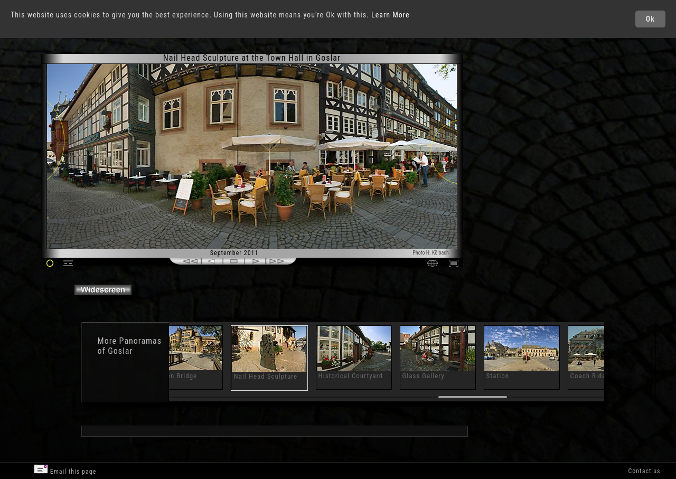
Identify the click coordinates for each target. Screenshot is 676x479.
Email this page (65, 469)
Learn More (390, 15)
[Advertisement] (508, 142)
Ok (650, 19)
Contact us (644, 471)
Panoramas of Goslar (130, 346)
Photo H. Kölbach (430, 253)
